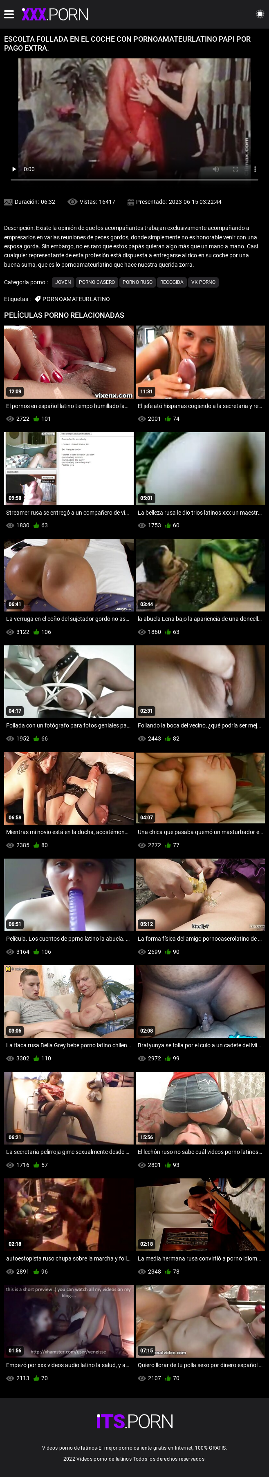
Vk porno (203, 282)
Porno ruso (137, 282)
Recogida (172, 282)
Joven (63, 282)
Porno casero (97, 282)
